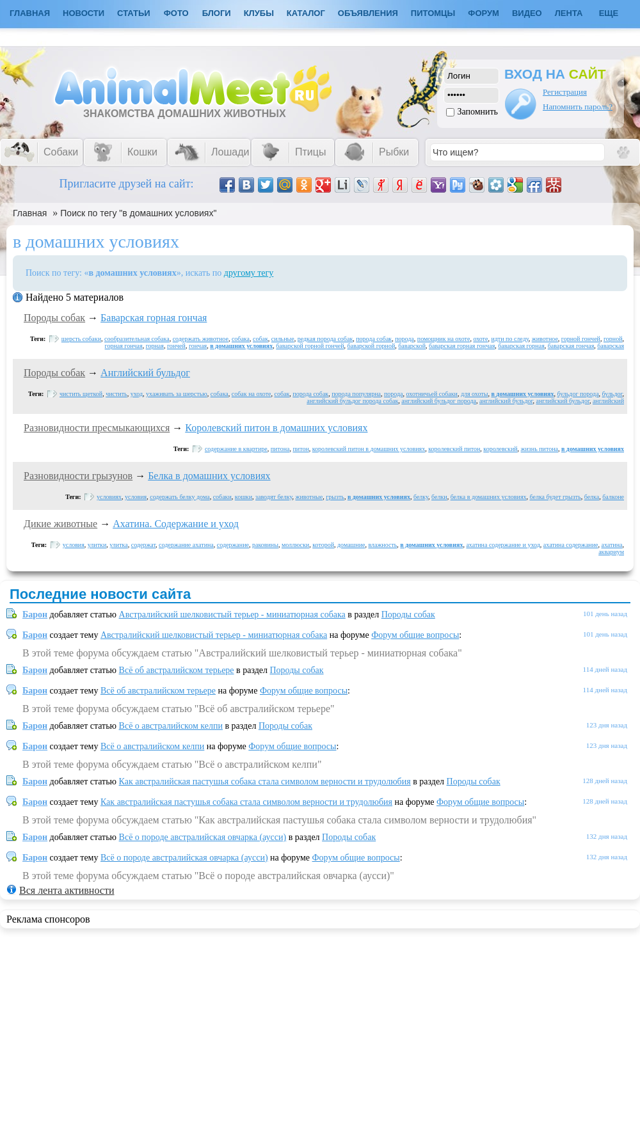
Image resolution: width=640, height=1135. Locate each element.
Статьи (133, 13)
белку (420, 496)
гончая (198, 345)
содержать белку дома (179, 496)
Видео (527, 13)
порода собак (374, 338)
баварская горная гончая (462, 345)
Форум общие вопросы (415, 635)
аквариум (611, 551)
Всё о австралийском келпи (171, 726)
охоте (480, 338)
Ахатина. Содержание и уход (176, 523)
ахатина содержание (570, 544)
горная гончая (124, 345)
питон (300, 448)
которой (323, 544)
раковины (265, 544)
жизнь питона (539, 448)
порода (404, 338)
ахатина (612, 544)
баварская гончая (571, 345)
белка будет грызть (555, 496)
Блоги (216, 13)
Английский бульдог (145, 372)
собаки (222, 496)
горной (613, 338)
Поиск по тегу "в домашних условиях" (138, 213)
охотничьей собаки (432, 393)
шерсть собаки (81, 338)
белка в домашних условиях (489, 496)
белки (439, 496)
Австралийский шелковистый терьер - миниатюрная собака (232, 614)
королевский (500, 448)
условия (136, 496)
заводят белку (273, 496)
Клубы (259, 13)
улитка (118, 544)
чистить (116, 393)
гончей (176, 345)
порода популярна (356, 393)
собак (260, 338)
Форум (483, 13)
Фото (176, 13)
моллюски (295, 544)
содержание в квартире (236, 448)
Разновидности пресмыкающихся (97, 427)
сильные (282, 338)
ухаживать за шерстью (176, 393)
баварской (412, 345)
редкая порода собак (325, 338)
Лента (569, 13)
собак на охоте (251, 393)
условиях (109, 496)
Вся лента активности (66, 890)
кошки (243, 496)
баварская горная (521, 345)
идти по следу (509, 338)
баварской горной (372, 345)
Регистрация (565, 92)
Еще (609, 13)
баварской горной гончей (310, 345)
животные (309, 496)
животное (545, 338)
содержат (143, 544)
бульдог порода (578, 393)
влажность (382, 544)
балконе (613, 496)
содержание (233, 544)
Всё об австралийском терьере (176, 670)
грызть (335, 496)
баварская (610, 345)
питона (280, 448)
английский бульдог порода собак (352, 400)
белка (592, 496)
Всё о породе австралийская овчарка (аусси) (203, 837)
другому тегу (249, 273)
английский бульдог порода (438, 400)
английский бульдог (505, 400)
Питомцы (433, 13)
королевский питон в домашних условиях (368, 448)
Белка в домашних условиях (209, 475)
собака (241, 338)
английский (608, 400)
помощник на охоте (443, 338)
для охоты (474, 393)
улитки (97, 544)
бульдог (612, 393)
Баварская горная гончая (153, 317)
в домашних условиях (241, 345)
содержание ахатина (186, 544)
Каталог (306, 13)
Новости (83, 13)
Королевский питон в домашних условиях (276, 427)
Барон (34, 614)
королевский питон (454, 448)
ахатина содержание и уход (503, 544)
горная (155, 345)
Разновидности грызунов (78, 475)
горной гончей (580, 338)
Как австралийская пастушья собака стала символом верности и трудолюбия (265, 781)
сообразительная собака (137, 338)
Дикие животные (60, 523)
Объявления (368, 13)
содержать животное (200, 338)
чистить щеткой (81, 393)
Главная (30, 213)
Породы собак (54, 317)
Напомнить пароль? (577, 106)
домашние (351, 544)
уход (137, 393)
